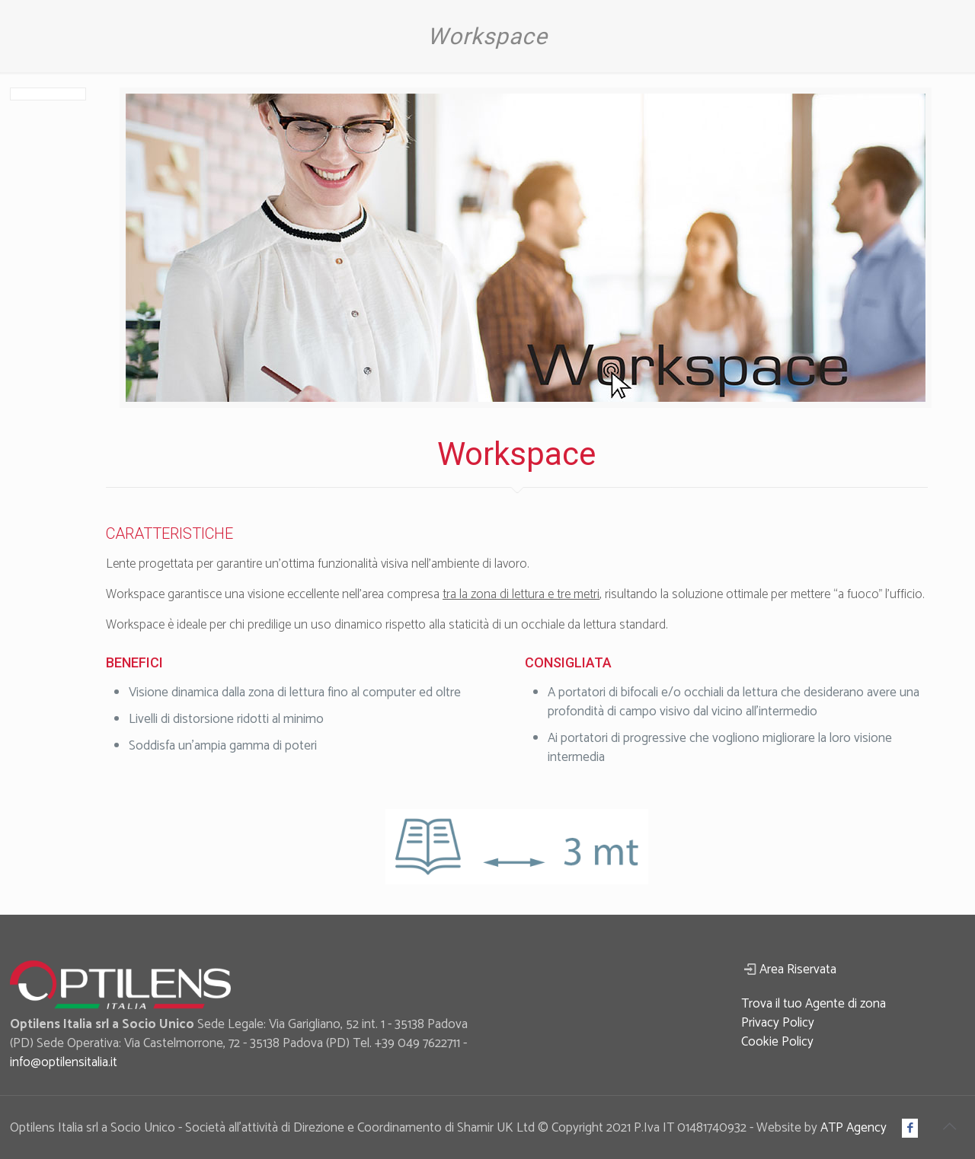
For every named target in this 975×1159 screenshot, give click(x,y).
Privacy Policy (777, 1022)
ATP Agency (853, 1127)
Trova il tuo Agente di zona (813, 1003)
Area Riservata (797, 969)
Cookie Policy (777, 1041)
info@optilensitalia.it (63, 1062)
